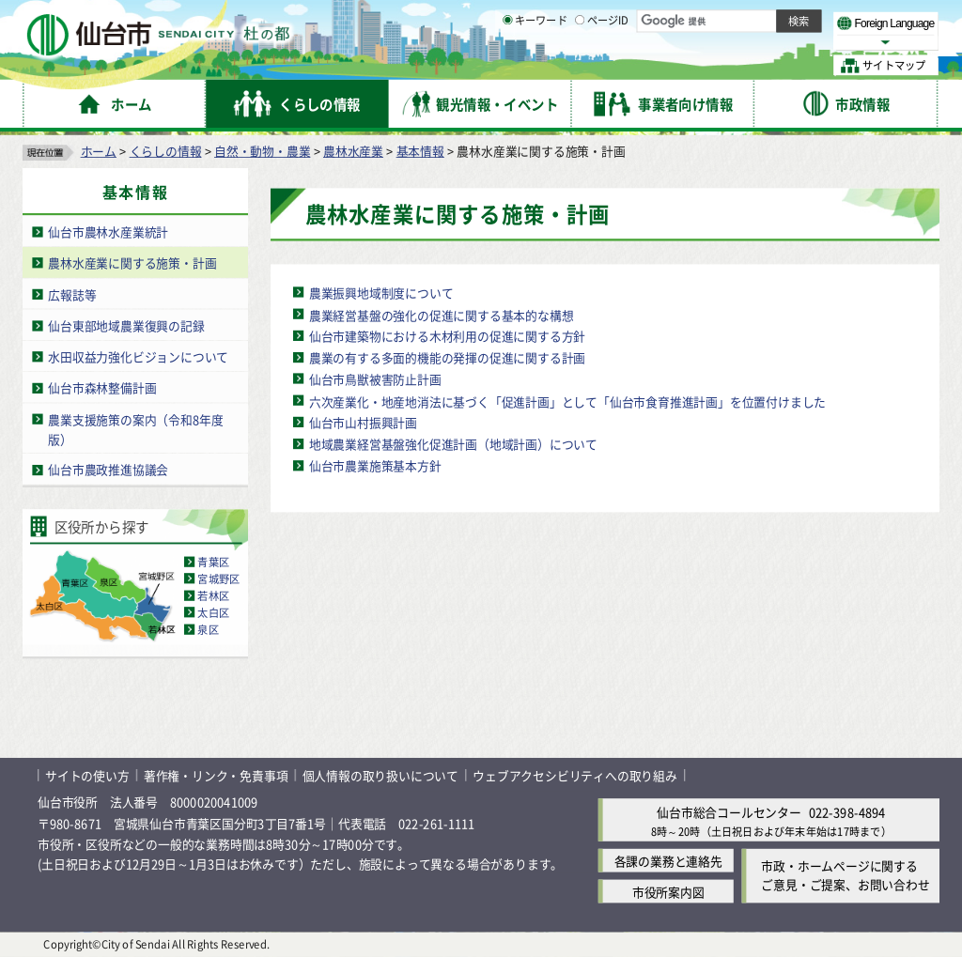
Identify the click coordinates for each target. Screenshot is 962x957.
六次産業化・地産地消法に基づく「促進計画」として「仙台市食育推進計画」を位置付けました (567, 400)
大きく (723, 42)
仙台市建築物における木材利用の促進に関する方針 (447, 336)
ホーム (98, 151)
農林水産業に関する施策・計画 (132, 262)
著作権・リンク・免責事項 (216, 775)
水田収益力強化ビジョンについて (138, 356)
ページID (602, 65)
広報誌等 (72, 294)
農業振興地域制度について (381, 292)
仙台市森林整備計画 (102, 387)
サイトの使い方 (87, 775)
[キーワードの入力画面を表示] (507, 64)
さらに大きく (784, 42)
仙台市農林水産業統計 (108, 231)
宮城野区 (218, 578)
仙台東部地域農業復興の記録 (126, 325)
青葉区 (213, 561)
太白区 (213, 612)
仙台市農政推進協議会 (108, 470)
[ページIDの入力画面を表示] (579, 64)
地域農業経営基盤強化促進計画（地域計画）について (453, 444)
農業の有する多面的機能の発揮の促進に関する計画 (447, 357)
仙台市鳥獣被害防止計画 (375, 379)
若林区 (213, 595)
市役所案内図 (668, 892)
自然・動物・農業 (262, 151)
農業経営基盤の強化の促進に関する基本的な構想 (441, 314)
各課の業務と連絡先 (668, 861)
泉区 (207, 629)
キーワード (535, 65)
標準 (750, 19)
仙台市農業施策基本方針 (375, 465)
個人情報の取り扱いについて (380, 775)
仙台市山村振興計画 (363, 422)
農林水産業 (353, 151)
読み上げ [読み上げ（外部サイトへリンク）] (618, 18)
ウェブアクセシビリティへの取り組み (575, 775)
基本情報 (420, 151)
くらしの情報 (166, 151)
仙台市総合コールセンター (729, 813)
